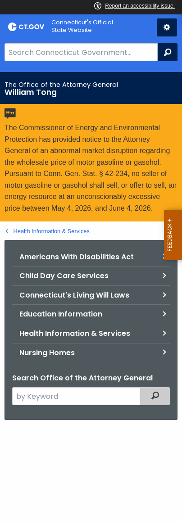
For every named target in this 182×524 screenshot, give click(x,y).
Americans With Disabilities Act (76, 257)
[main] (91, 298)
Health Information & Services (52, 231)
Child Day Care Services (64, 276)
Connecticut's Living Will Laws (74, 295)
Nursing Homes (47, 353)
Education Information (60, 314)
